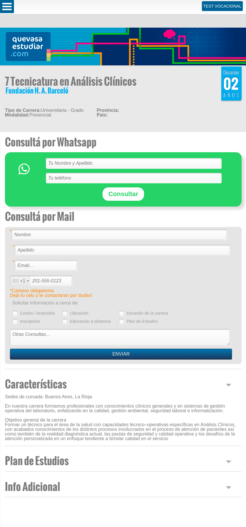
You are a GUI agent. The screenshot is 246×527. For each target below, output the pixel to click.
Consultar (123, 194)
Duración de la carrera (147, 313)
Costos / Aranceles (37, 313)
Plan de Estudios (142, 321)
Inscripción (30, 321)
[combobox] (20, 281)
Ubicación (79, 313)
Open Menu (7, 6)
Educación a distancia (90, 321)
